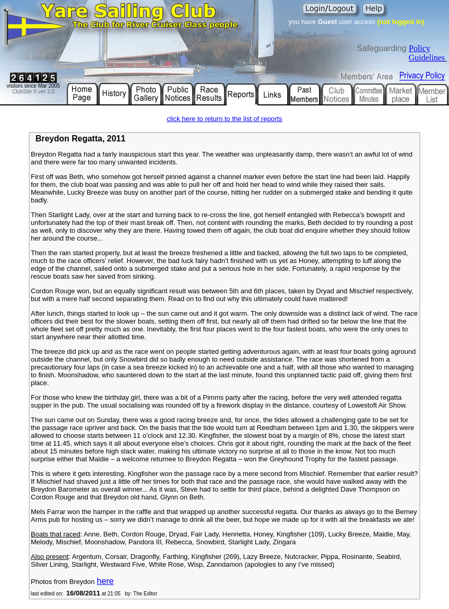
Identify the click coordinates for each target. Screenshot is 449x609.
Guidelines (427, 57)
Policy (419, 48)
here (105, 581)
